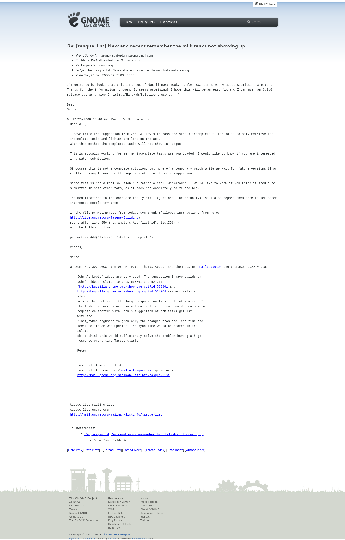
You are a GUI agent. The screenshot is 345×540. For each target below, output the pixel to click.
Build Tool (114, 527)
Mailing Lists (146, 22)
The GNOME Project (83, 498)
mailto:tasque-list (136, 370)
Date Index (175, 450)
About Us (75, 502)
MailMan (136, 538)
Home (129, 22)
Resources (115, 498)
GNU (157, 538)
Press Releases (149, 502)
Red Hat (112, 538)
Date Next (91, 450)
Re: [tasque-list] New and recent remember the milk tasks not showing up (144, 434)
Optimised (74, 538)
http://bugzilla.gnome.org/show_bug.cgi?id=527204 (121, 291)
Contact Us (76, 516)
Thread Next (132, 450)
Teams (73, 509)
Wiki (111, 509)
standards (89, 538)
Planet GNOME (149, 509)
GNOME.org (267, 4)
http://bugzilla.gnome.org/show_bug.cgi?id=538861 (123, 287)
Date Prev (75, 450)
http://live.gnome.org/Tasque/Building (104, 217)
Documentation (117, 505)
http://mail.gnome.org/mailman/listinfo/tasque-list (123, 375)
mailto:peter (210, 267)
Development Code (120, 524)
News (144, 498)
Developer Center (119, 502)
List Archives (168, 22)
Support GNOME (79, 513)
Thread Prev (112, 450)
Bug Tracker (115, 520)
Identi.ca (145, 516)
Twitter (144, 520)
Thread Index (155, 450)
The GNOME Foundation (84, 520)
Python (146, 538)
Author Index (195, 450)
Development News (152, 513)
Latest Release (149, 505)
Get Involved (76, 505)
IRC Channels (116, 516)
